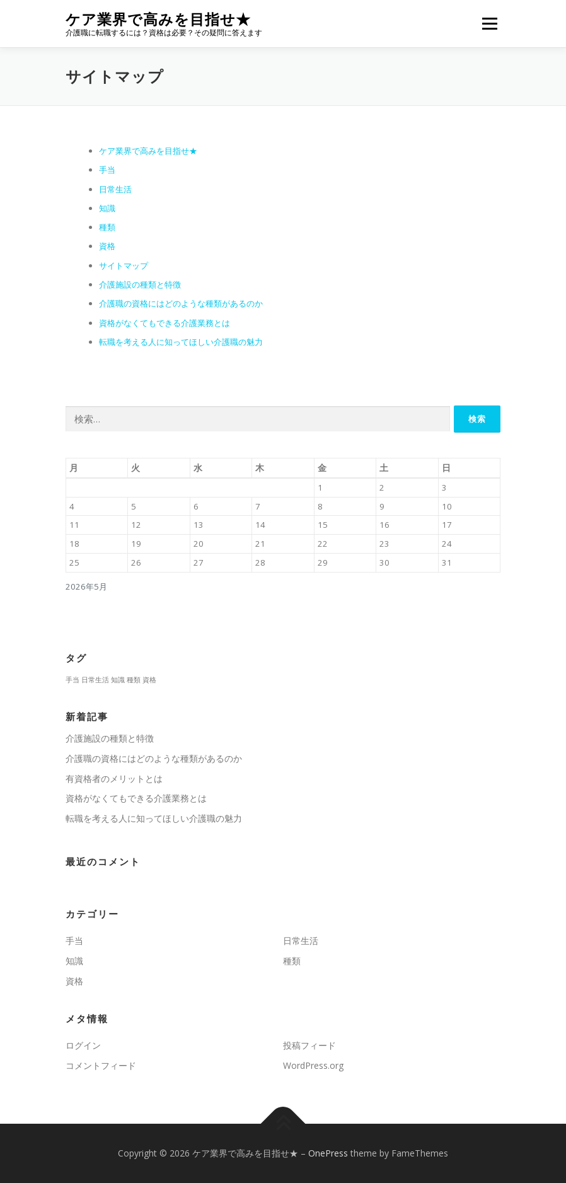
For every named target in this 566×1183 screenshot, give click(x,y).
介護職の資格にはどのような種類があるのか (181, 303)
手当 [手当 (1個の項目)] (72, 679)
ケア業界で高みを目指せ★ (158, 19)
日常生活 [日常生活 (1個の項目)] (95, 679)
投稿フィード (309, 1045)
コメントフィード (101, 1065)
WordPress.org (313, 1065)
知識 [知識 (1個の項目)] (118, 679)
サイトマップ (123, 265)
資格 (107, 246)
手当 (107, 169)
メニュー (489, 23)
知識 (107, 208)
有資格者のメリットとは (114, 778)
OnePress (328, 1153)
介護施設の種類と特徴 (140, 284)
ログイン (83, 1045)
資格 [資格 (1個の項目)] (149, 679)
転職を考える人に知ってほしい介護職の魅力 (181, 341)
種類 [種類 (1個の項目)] (134, 679)
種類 (107, 227)
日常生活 (115, 189)
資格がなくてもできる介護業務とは (164, 323)
